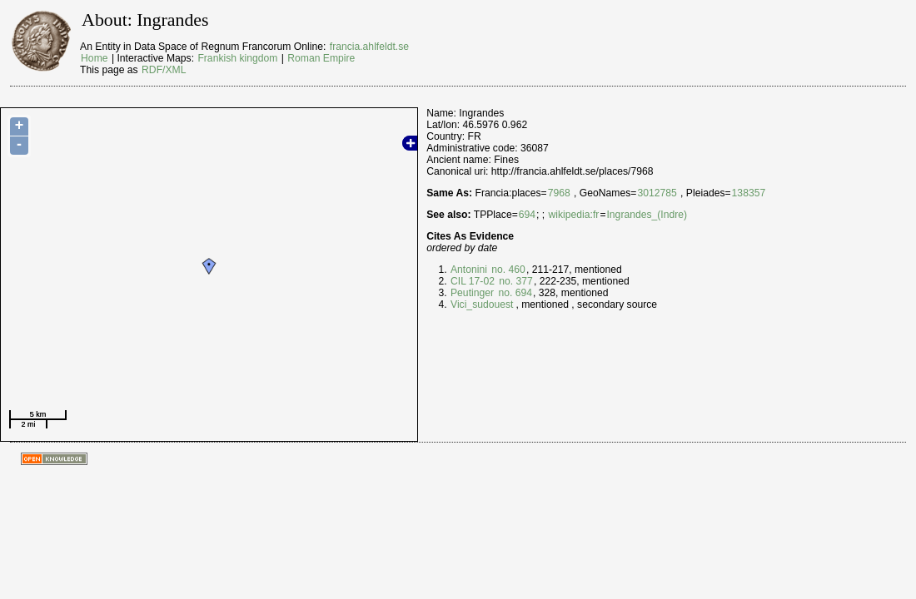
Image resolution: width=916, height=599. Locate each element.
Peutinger (472, 293)
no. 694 (513, 293)
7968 (559, 193)
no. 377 (514, 281)
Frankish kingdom (237, 58)
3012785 (656, 193)
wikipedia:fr (574, 214)
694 (527, 214)
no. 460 (507, 269)
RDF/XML (164, 70)
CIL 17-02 (473, 281)
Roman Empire (321, 58)
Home (94, 58)
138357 (749, 193)
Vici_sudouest (482, 304)
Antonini (469, 269)
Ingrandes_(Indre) (646, 214)
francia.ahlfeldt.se (369, 46)
